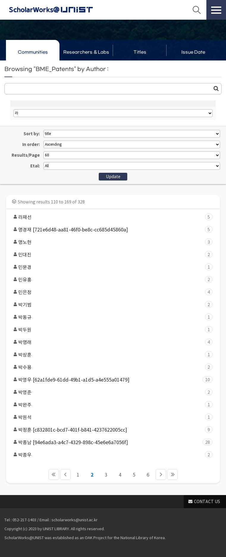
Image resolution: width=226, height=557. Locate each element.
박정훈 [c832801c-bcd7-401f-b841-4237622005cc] (111, 430)
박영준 (111, 392)
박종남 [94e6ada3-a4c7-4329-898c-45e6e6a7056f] (111, 442)
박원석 (111, 417)
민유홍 (111, 279)
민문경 (111, 267)
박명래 (111, 342)
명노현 (111, 242)
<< (53, 474)
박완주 (111, 405)
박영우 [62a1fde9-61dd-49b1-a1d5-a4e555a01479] (111, 379)
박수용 (111, 367)
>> (172, 474)
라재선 (111, 217)
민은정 (111, 292)
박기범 (111, 304)
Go (216, 88)
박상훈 (111, 354)
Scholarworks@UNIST (51, 10)
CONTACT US (207, 501)
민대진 (111, 254)
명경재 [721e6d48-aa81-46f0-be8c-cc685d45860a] (111, 229)
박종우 (111, 455)
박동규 (111, 317)
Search (196, 10)
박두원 (111, 329)
